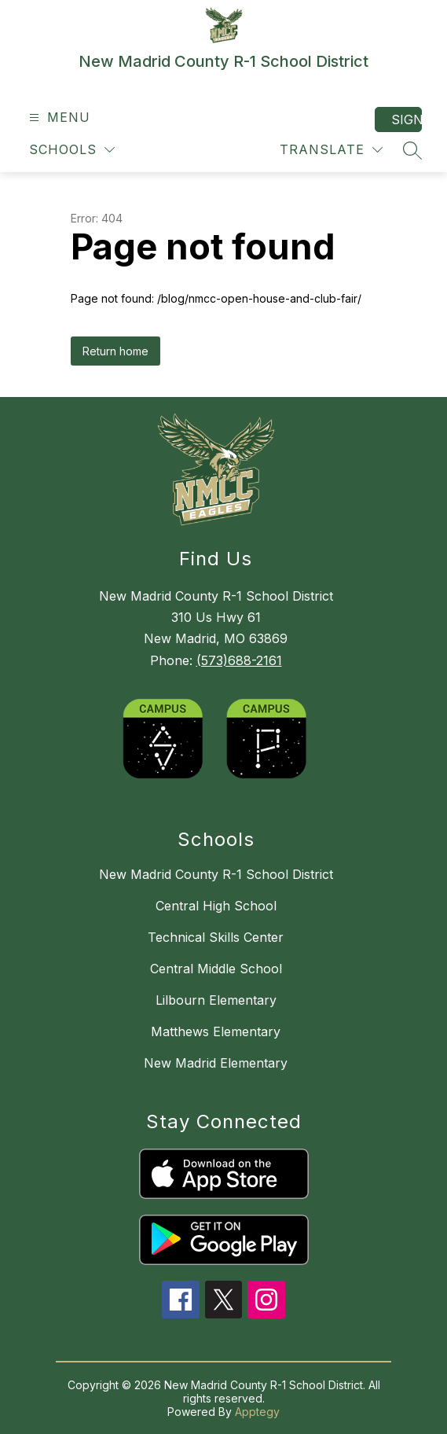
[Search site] (412, 150)
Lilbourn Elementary (216, 1000)
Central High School (216, 906)
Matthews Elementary (215, 1031)
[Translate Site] (331, 150)
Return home (115, 351)
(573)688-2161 (239, 660)
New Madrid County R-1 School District (216, 874)
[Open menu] (57, 117)
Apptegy (257, 1411)
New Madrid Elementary (216, 1063)
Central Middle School (216, 968)
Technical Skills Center (216, 937)
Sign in (406, 119)
